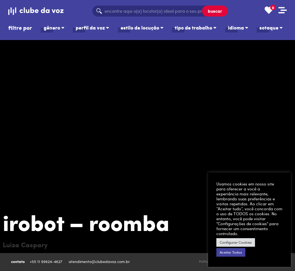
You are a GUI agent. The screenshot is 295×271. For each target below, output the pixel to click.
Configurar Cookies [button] (236, 242)
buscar (215, 11)
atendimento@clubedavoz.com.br (100, 261)
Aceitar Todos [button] (231, 252)
